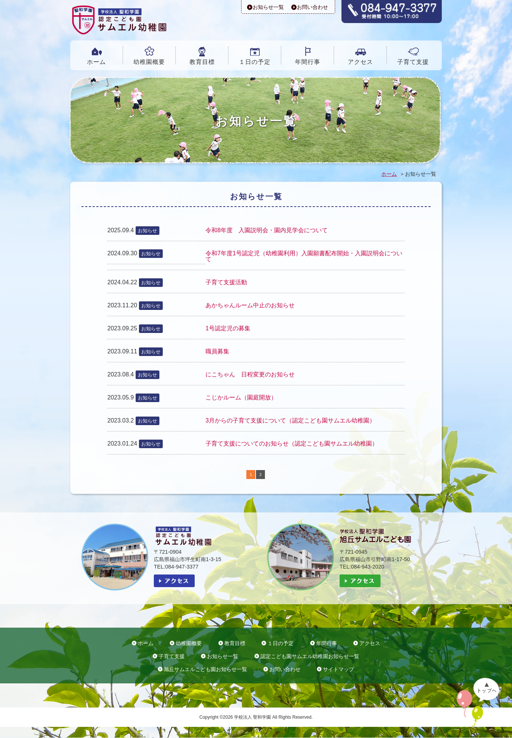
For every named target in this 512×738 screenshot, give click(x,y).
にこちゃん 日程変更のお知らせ (250, 374)
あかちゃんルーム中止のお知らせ (250, 305)
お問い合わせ (312, 7)
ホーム (96, 62)
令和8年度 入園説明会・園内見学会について (266, 230)
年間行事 (307, 62)
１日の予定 (254, 62)
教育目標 (202, 62)
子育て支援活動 (226, 282)
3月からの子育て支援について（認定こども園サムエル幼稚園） (290, 420)
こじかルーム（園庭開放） (241, 397)
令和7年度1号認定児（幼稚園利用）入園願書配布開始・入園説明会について (303, 256)
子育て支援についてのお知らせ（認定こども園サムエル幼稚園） (291, 443)
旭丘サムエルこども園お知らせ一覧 (205, 669)
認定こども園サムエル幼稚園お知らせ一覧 (309, 656)
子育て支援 (413, 62)
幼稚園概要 (149, 62)
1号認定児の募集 (227, 328)
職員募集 (217, 351)
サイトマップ (338, 669)
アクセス (360, 62)
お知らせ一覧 (268, 7)
